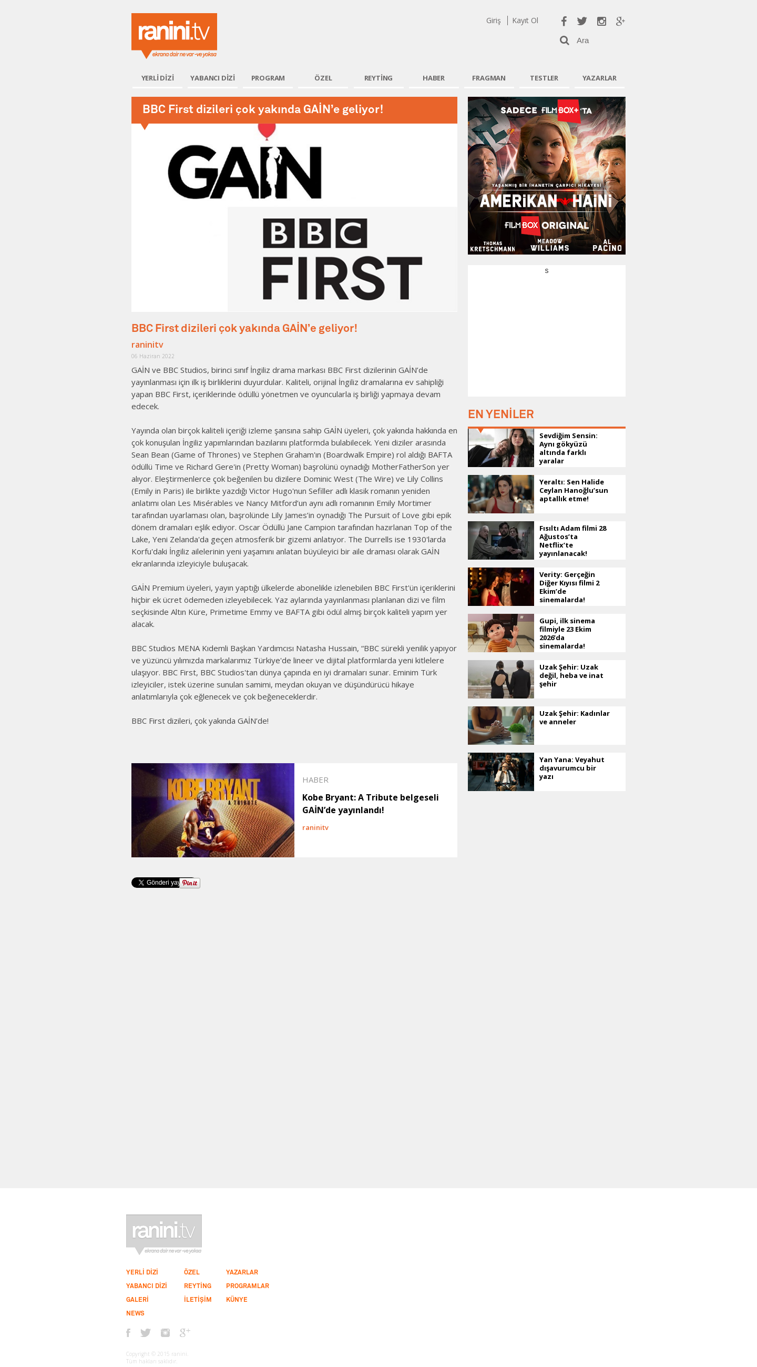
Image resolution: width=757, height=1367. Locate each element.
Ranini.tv (174, 36)
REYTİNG (378, 78)
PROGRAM (268, 78)
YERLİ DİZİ (157, 78)
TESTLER (544, 78)
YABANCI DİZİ (212, 78)
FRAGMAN (489, 78)
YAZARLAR (599, 78)
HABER (434, 78)
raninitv (147, 344)
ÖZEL (323, 78)
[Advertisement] (547, 341)
